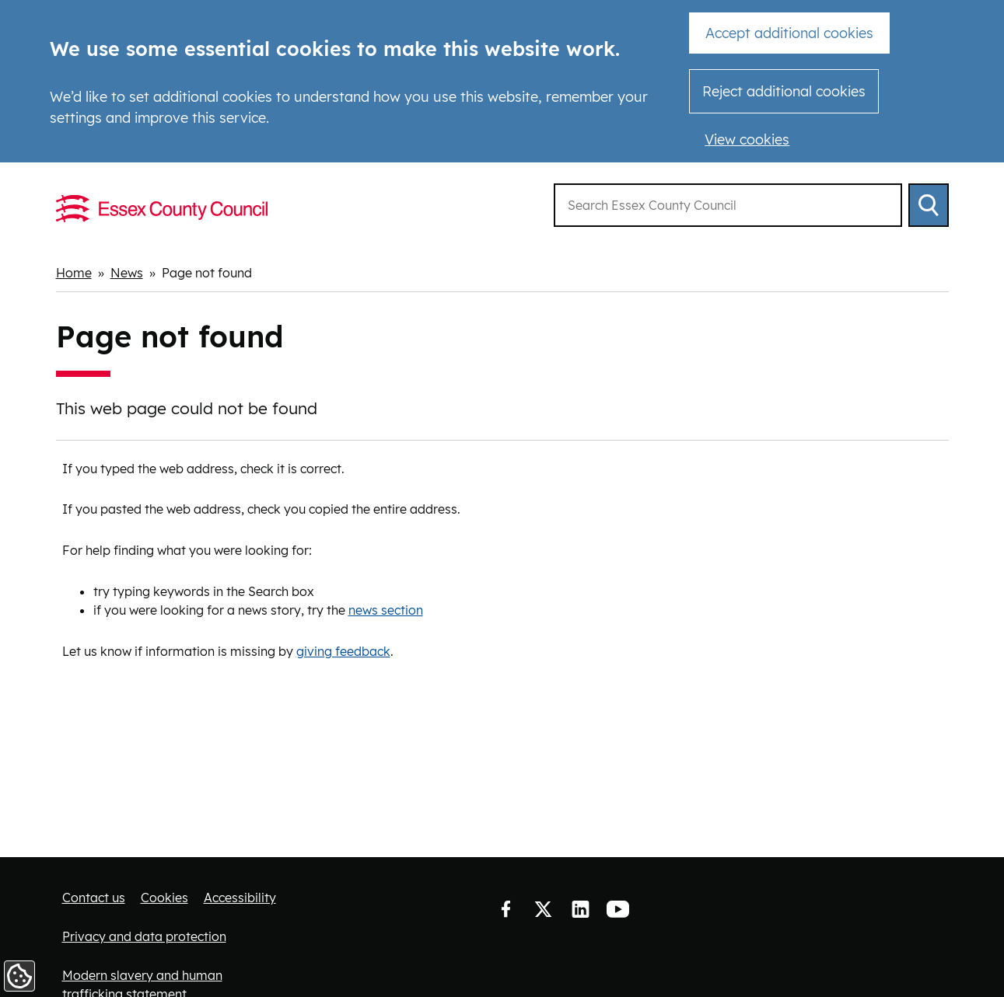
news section (385, 610)
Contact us (93, 897)
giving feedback (343, 651)
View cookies (747, 139)
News (126, 273)
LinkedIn (580, 910)
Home (74, 273)
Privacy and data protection (144, 936)
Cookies (164, 897)
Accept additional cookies (789, 33)
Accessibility (240, 897)
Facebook (505, 910)
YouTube (617, 910)
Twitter (542, 910)
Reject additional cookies (784, 91)
